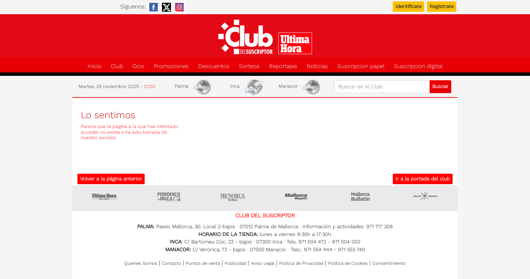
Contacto (171, 263)
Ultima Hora (104, 196)
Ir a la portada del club (422, 179)
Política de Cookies (348, 263)
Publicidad (235, 263)
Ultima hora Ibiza (168, 196)
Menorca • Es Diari (232, 196)
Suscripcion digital (418, 66)
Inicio (94, 66)
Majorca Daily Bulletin (361, 196)
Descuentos (214, 66)
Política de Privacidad (301, 263)
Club (117, 66)
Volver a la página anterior (111, 179)
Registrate (442, 6)
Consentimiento (389, 263)
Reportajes (283, 66)
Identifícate (408, 6)
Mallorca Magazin (297, 196)
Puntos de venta (203, 263)
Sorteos (249, 66)
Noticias (317, 66)
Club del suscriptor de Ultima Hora (265, 37)
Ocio (138, 66)
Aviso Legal (262, 263)
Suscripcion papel (361, 66)
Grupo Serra (425, 196)
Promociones (171, 66)
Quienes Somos (140, 263)
